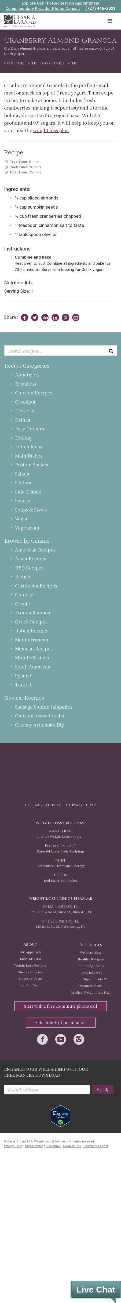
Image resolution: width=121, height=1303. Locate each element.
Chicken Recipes (33, 392)
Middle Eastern (32, 657)
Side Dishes (28, 491)
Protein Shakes (31, 464)
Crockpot (25, 401)
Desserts (24, 410)
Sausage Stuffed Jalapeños (43, 706)
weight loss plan (51, 130)
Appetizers (27, 374)
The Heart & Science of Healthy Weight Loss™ (60, 805)
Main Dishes (28, 455)
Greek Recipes (31, 621)
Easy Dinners (29, 428)
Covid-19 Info (72, 1146)
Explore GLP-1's (36, 3)
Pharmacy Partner (95, 1146)
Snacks (22, 500)
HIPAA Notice (34, 1146)
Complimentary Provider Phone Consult (42, 8)
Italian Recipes (31, 630)
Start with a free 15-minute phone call (60, 1006)
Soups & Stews (31, 509)
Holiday (23, 437)
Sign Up (103, 1089)
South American (32, 666)
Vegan (22, 518)
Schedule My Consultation (60, 1022)
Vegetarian (27, 527)
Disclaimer (53, 1146)
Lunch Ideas (28, 446)
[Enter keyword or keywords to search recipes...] (60, 350)
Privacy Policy (13, 1146)
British (22, 576)
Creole (22, 603)
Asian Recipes (30, 558)
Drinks (22, 419)
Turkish (23, 684)
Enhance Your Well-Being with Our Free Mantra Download (46, 1072)
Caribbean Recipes (36, 585)
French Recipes (32, 612)
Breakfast (25, 383)
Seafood (24, 482)
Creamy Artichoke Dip (39, 724)
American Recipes (35, 549)
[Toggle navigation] (109, 21)
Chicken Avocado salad (40, 715)
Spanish (23, 675)
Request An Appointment (76, 3)
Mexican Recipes (34, 648)
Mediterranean (31, 639)
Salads (22, 473)
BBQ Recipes (29, 567)
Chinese (24, 594)
